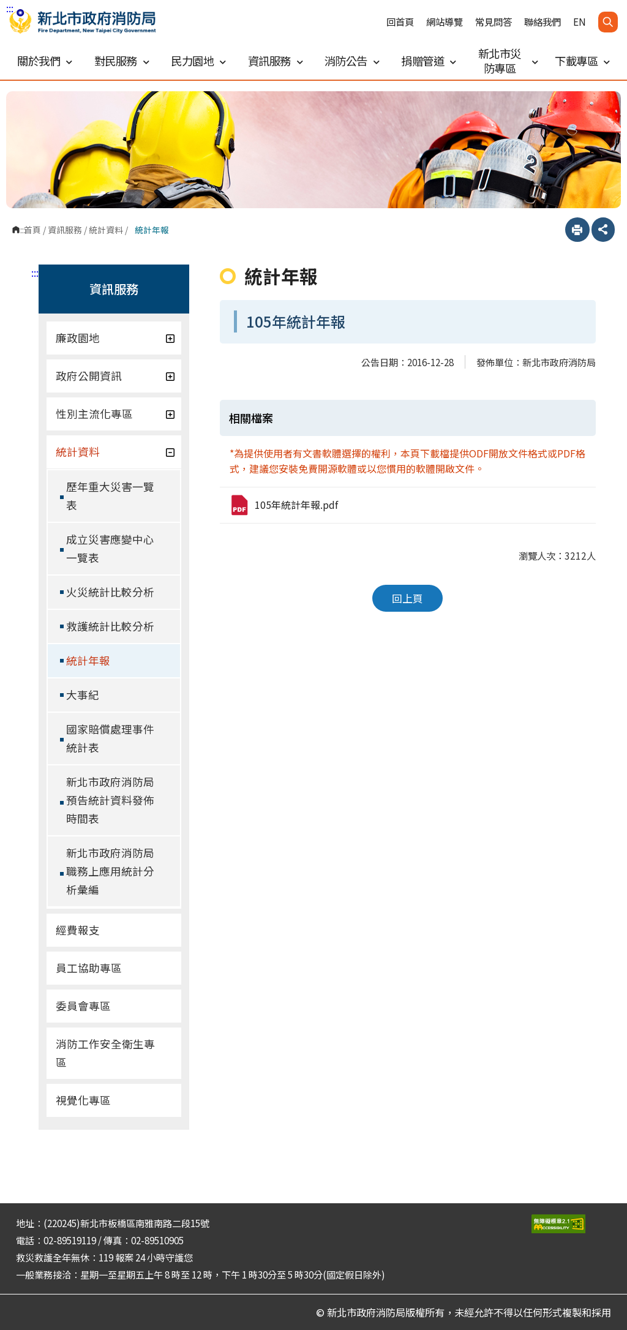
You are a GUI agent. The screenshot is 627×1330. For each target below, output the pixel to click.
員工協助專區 (89, 967)
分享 (603, 230)
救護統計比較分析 (110, 626)
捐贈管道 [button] (428, 61)
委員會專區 (83, 1005)
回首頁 (400, 21)
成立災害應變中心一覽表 (110, 548)
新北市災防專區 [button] (508, 60)
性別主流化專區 (115, 413)
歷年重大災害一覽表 (110, 496)
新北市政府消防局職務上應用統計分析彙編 (110, 871)
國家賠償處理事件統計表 (110, 738)
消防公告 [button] (352, 61)
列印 (577, 230)
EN (579, 21)
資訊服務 (65, 230)
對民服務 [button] (121, 61)
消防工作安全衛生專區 (105, 1053)
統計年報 (88, 660)
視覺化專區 (83, 1100)
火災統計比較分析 (110, 591)
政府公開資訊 (115, 375)
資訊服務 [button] (275, 61)
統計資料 (106, 230)
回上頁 (407, 598)
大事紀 (82, 694)
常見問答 (493, 21)
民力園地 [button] (198, 61)
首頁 (32, 230)
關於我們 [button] (44, 61)
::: (9, 8)
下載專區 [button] (582, 61)
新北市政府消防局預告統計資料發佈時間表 (110, 800)
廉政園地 (115, 337)
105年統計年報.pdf (283, 505)
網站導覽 (444, 21)
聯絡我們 (542, 21)
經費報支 (78, 929)
